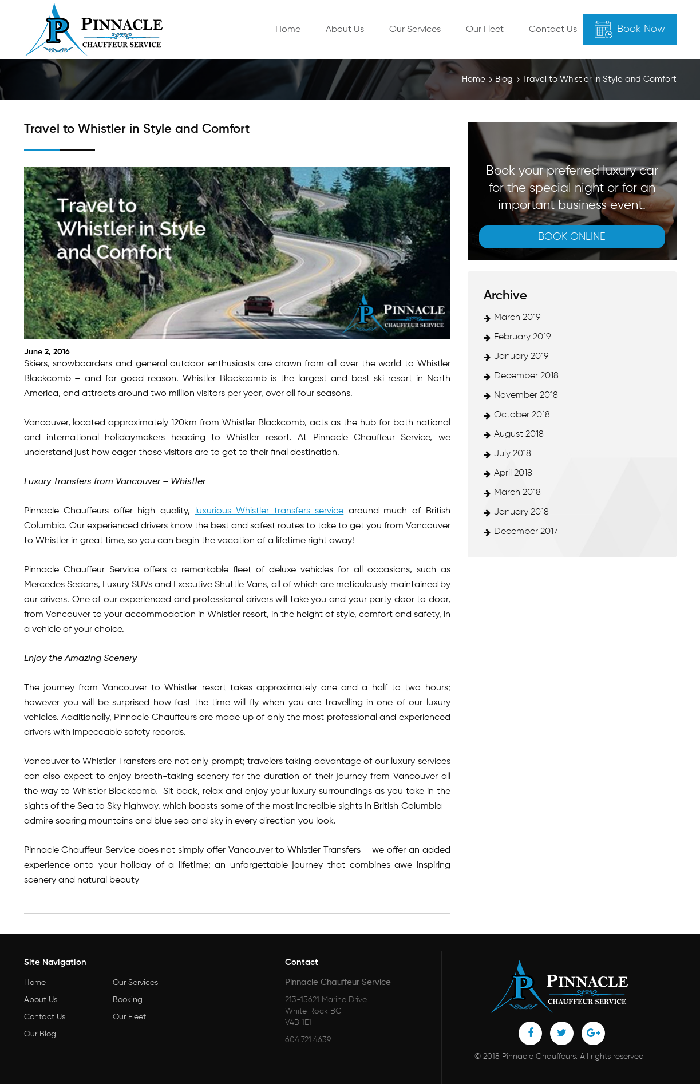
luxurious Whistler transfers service (269, 511)
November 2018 (526, 395)
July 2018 (512, 453)
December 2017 (526, 531)
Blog (504, 79)
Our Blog (40, 1034)
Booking (128, 1000)
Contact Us (553, 29)
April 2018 (513, 473)
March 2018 (517, 492)
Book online (572, 237)
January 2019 (521, 356)
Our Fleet (485, 29)
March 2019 (517, 317)
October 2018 (522, 415)
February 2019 (522, 337)
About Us (345, 29)
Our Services (415, 29)
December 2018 (526, 376)
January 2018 (521, 512)
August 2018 (519, 434)
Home (287, 29)
